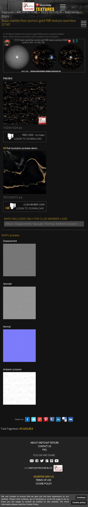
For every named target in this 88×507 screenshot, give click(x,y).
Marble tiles (73, 12)
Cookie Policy (44, 483)
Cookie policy (79, 502)
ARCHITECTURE (27, 12)
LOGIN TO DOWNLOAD (25, 138)
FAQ (44, 449)
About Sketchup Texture (44, 442)
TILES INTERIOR (51, 12)
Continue (81, 497)
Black (5, 16)
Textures (8, 12)
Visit (43, 468)
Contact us (44, 446)
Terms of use (43, 480)
